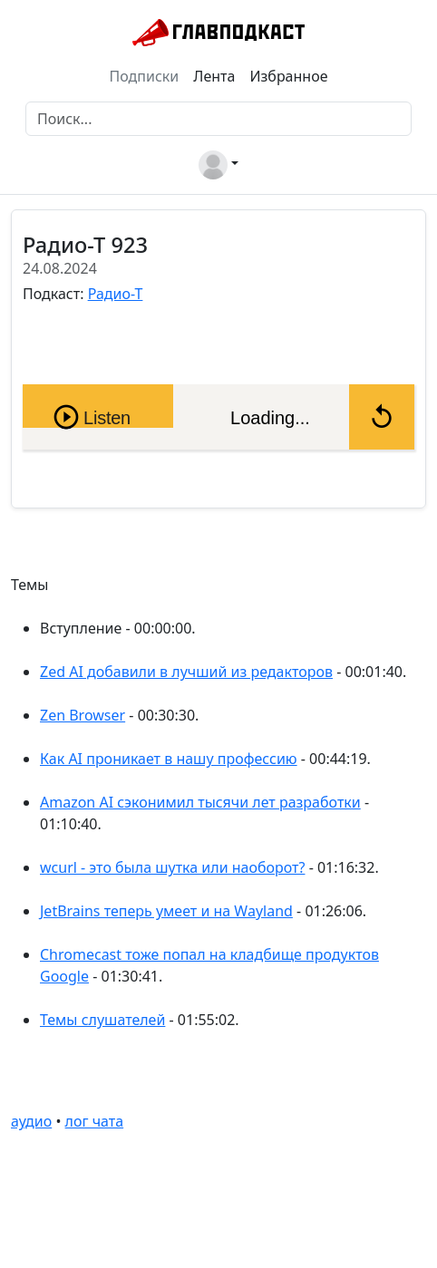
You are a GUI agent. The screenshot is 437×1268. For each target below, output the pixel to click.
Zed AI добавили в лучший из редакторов (186, 672)
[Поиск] (218, 119)
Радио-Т (115, 294)
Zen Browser (82, 715)
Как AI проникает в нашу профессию (168, 759)
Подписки (145, 76)
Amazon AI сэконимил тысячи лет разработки (200, 802)
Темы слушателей (102, 1020)
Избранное (288, 76)
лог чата (94, 1121)
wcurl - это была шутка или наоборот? (172, 867)
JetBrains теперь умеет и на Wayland (166, 911)
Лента (214, 76)
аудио (31, 1121)
